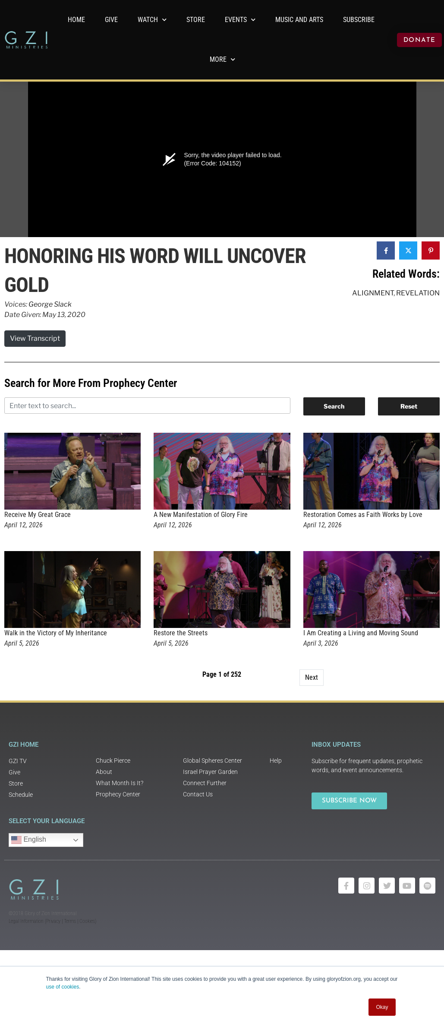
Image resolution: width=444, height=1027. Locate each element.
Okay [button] (382, 1007)
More (222, 59)
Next (311, 677)
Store (195, 20)
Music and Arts (299, 20)
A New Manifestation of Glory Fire (201, 514)
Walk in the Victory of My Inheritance (55, 633)
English (28, 840)
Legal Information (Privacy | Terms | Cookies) (52, 921)
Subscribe (359, 20)
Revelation (418, 293)
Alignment (373, 293)
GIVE (111, 20)
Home (76, 20)
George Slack (50, 304)
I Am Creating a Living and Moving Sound (360, 633)
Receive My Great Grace (37, 514)
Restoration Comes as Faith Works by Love (362, 514)
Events (240, 19)
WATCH (152, 19)
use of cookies (62, 987)
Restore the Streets (181, 633)
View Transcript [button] (35, 338)
